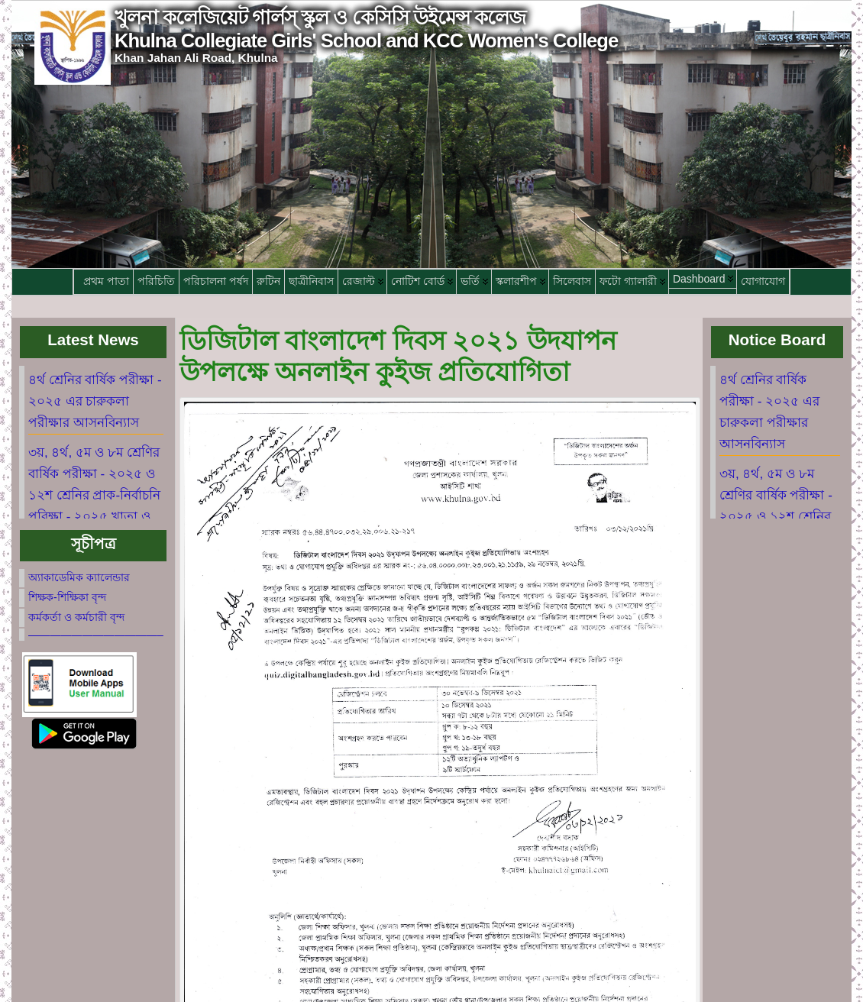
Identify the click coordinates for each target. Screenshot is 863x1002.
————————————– (95, 635)
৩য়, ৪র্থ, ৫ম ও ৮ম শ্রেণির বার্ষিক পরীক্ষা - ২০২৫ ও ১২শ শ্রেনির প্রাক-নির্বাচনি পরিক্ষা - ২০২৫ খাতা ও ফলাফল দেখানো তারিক (94, 495)
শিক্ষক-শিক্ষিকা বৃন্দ (67, 597)
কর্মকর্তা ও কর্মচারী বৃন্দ (76, 617)
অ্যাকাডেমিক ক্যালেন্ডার (79, 577)
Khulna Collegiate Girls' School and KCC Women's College (366, 40)
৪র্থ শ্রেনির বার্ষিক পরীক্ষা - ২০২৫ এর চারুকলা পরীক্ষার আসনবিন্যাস (95, 401)
